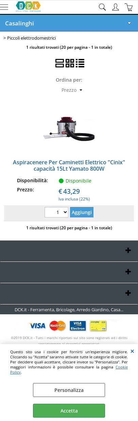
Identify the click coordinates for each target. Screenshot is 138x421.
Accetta (69, 410)
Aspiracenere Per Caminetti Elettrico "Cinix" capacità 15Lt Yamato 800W (69, 165)
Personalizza (69, 390)
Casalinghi (19, 23)
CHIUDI (132, 351)
